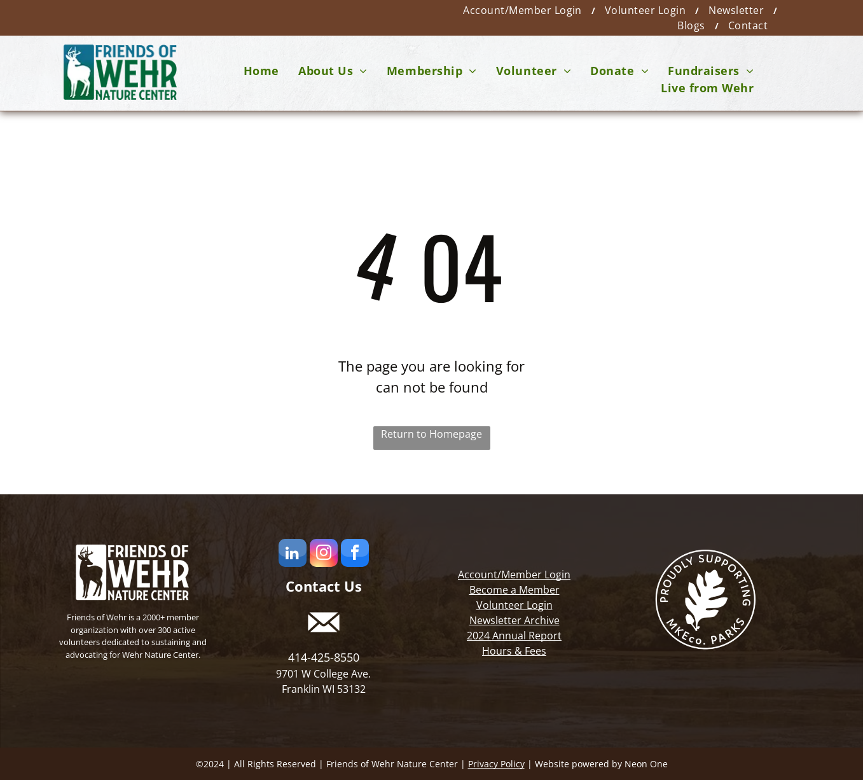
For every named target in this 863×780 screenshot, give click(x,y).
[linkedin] (293, 554)
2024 (478, 636)
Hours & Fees (514, 651)
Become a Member (514, 590)
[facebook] (355, 554)
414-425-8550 (323, 657)
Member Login (535, 575)
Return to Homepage (431, 434)
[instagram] (324, 554)
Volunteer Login (514, 605)
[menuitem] (524, 10)
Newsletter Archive (514, 620)
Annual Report (527, 636)
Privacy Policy (496, 764)
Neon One (646, 764)
